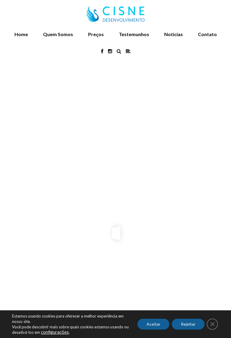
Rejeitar (188, 324)
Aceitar (153, 324)
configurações (55, 332)
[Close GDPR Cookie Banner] (212, 324)
